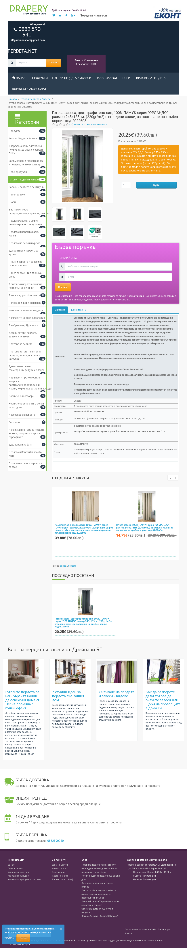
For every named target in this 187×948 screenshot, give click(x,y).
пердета (72, 566)
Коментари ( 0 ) (79, 310)
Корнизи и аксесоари (29, 89)
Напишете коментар (97, 124)
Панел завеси (106, 78)
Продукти (40, 78)
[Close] (61, 929)
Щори (125, 78)
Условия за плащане (18, 876)
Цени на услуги (60, 865)
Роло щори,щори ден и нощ (25, 302)
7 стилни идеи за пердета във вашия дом (68, 696)
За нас (11, 865)
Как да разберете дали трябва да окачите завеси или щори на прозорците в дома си (163, 700)
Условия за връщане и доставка (24, 879)
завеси (63, 566)
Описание (60, 310)
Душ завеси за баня (21, 444)
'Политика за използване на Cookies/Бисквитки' (29, 928)
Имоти (128, 933)
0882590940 (55, 840)
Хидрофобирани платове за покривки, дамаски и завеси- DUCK (26, 150)
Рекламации (58, 872)
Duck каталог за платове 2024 (140, 929)
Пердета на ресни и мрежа (24, 243)
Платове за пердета (150, 78)
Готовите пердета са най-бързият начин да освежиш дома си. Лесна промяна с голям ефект (23, 700)
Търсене (53, 62)
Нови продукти (18, 172)
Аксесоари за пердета (22, 414)
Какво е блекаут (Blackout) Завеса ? (99, 916)
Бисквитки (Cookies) (62, 879)
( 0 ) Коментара (77, 124)
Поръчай (63, 287)
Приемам (23, 938)
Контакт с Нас (59, 868)
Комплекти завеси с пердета (26, 310)
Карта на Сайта (60, 876)
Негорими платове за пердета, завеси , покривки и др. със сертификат (27, 433)
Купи (156, 185)
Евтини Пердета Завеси (23, 138)
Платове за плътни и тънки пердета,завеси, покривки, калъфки (25, 355)
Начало (20, 78)
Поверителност (16, 868)
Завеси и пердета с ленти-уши (26, 187)
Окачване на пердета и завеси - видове (116, 694)
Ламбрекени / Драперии (23, 325)
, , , (147, 868)
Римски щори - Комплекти (24, 295)
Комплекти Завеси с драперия (27, 317)
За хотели (14, 422)
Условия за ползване (19, 872)
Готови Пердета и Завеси (71, 78)
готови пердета (108, 940)
